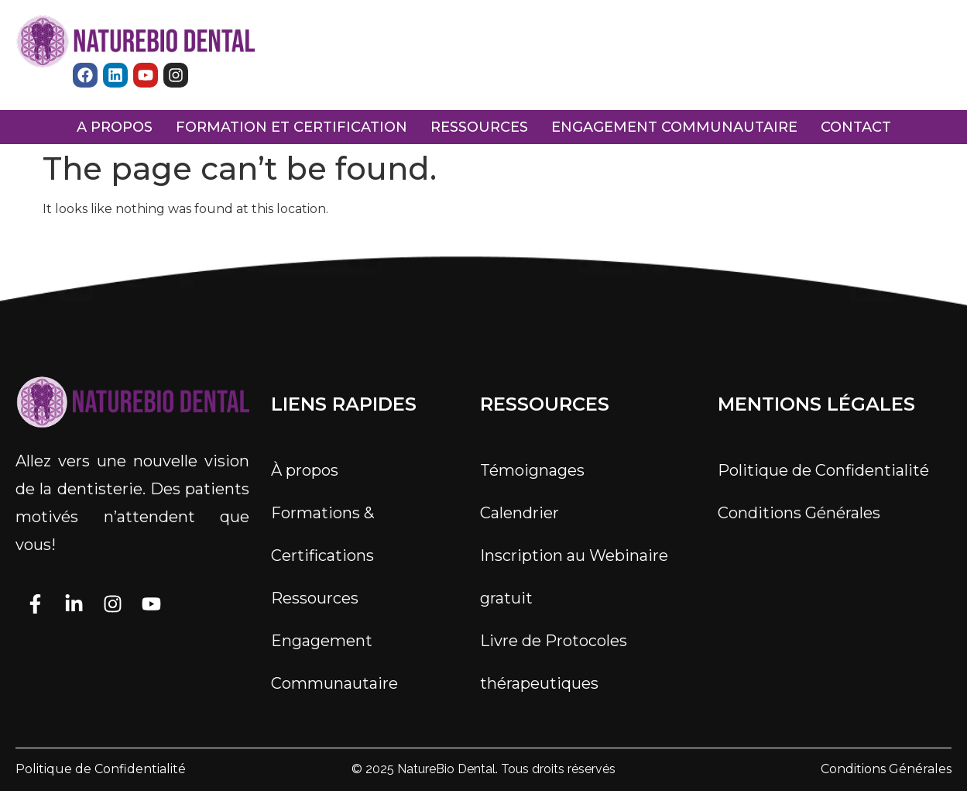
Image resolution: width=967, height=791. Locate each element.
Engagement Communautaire (334, 662)
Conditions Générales (799, 513)
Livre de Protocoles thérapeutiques (553, 662)
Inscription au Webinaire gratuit (574, 576)
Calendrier (519, 513)
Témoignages (532, 470)
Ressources (314, 598)
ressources (479, 127)
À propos (304, 470)
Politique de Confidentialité (823, 470)
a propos (115, 127)
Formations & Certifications (322, 534)
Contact (856, 127)
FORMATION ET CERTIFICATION (291, 127)
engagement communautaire (674, 127)
